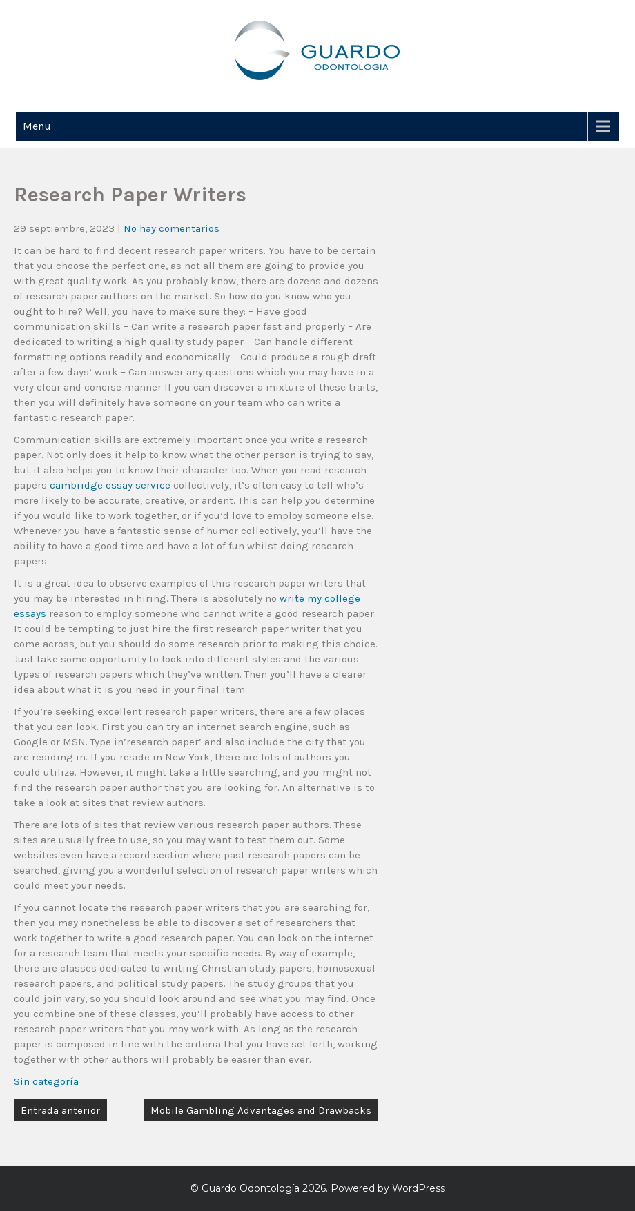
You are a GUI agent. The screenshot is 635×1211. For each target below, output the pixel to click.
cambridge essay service (110, 485)
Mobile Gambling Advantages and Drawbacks (260, 1110)
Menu (37, 125)
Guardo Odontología (251, 1188)
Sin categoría (46, 1081)
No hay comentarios (171, 228)
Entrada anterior (60, 1110)
